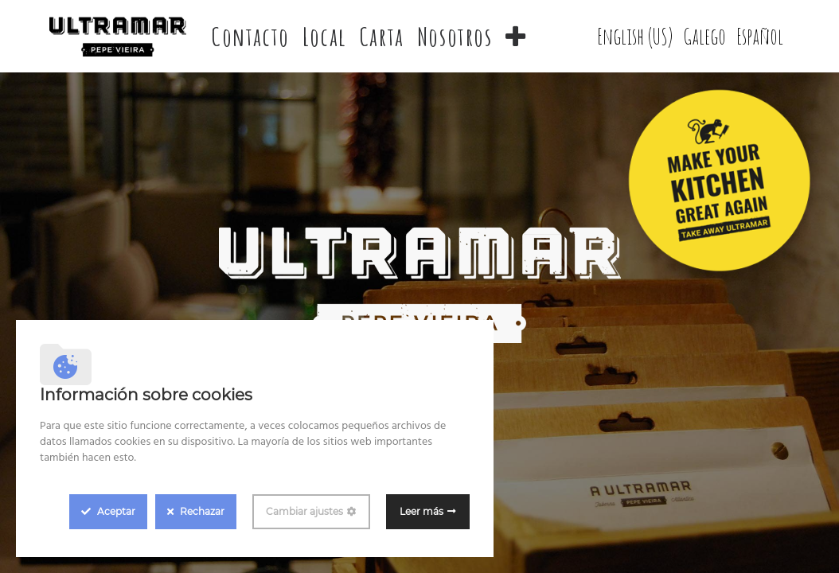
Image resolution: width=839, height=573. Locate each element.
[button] (516, 36)
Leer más (421, 511)
